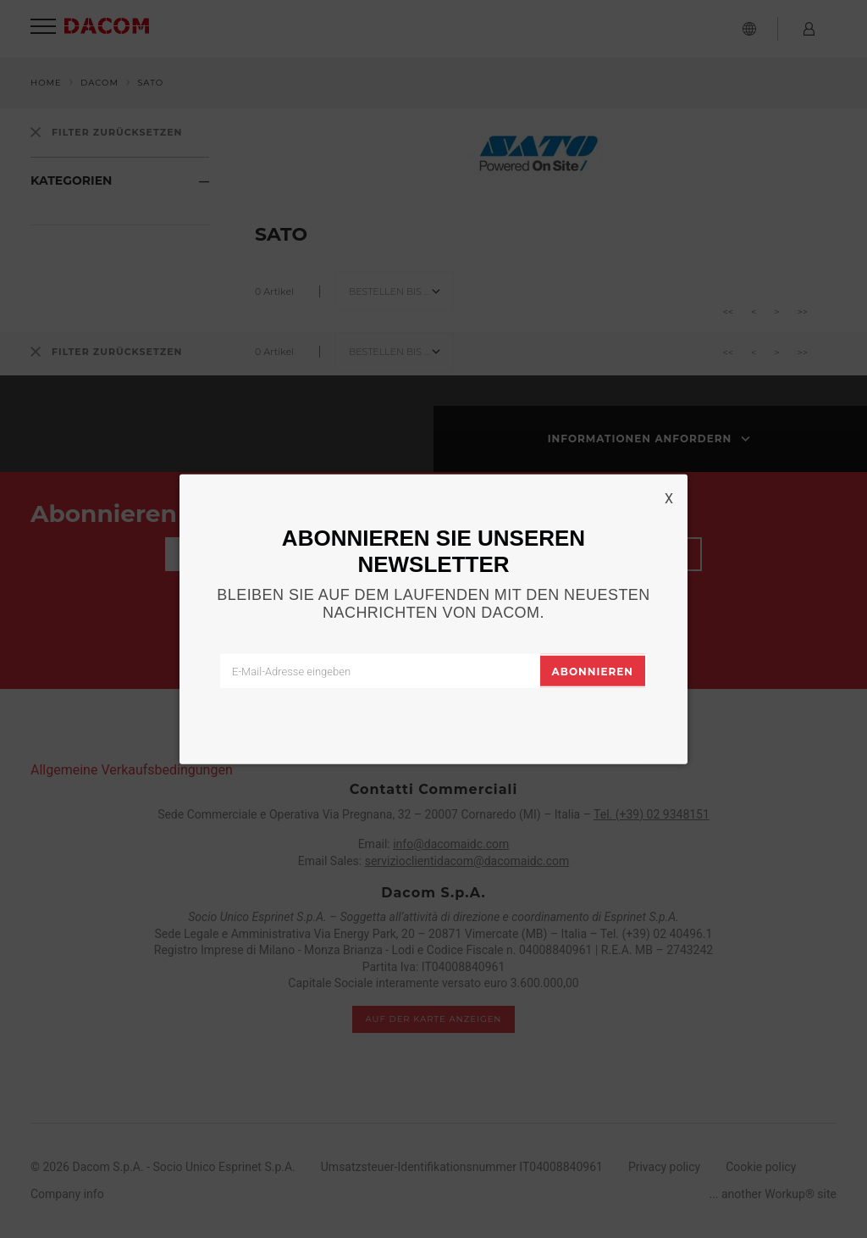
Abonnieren (592, 671)
